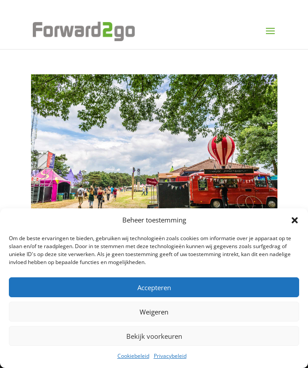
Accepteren (154, 287)
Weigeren (154, 311)
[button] (294, 220)
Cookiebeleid (133, 356)
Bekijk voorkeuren (154, 336)
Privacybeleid (170, 356)
